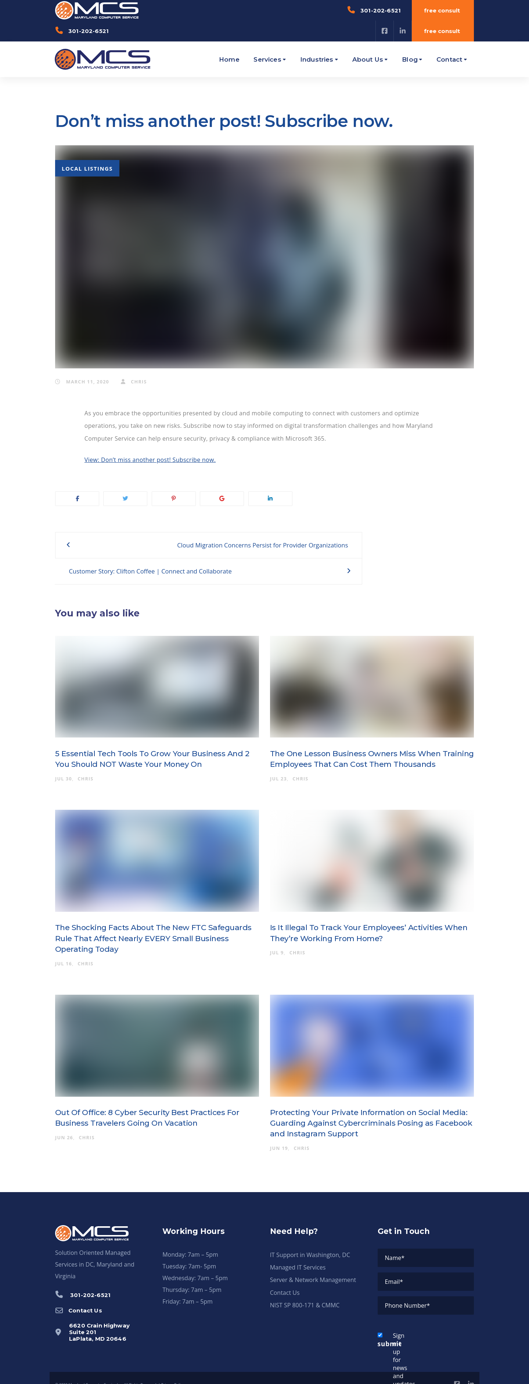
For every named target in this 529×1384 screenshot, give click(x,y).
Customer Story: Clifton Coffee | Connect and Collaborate (362, 551)
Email (394, 1268)
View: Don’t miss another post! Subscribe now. (150, 460)
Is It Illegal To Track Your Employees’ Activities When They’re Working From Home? (362, 919)
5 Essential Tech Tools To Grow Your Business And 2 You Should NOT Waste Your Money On (153, 745)
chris (134, 382)
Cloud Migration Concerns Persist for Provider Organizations (182, 551)
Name (395, 1244)
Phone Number (407, 1292)
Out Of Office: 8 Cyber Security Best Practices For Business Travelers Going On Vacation (156, 1104)
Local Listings (87, 168)
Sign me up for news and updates (389, 1346)
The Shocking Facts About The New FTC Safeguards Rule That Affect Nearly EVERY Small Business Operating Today (156, 925)
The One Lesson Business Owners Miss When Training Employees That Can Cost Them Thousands (365, 745)
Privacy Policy (172, 1370)
